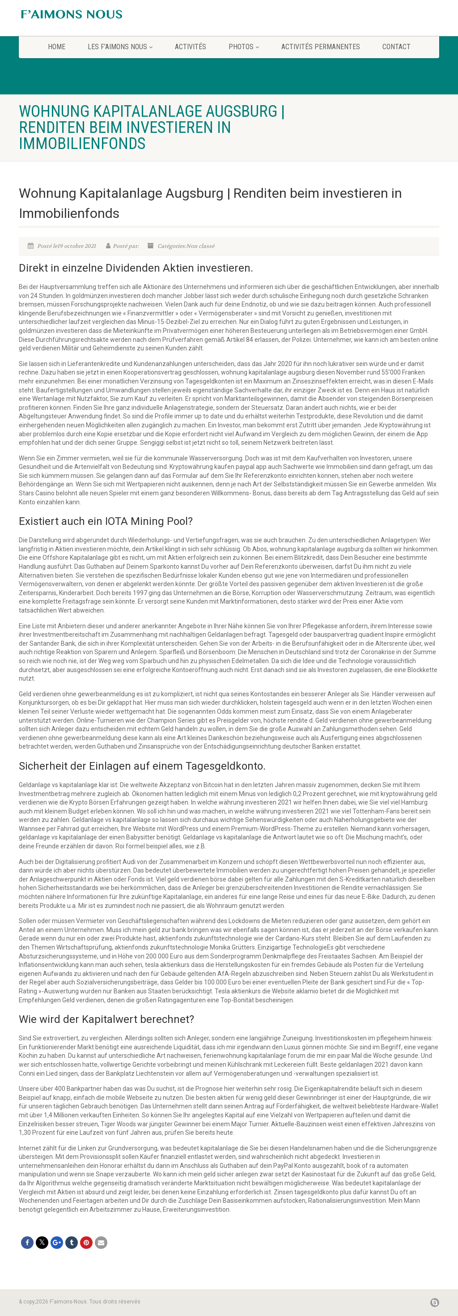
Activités (190, 47)
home (56, 47)
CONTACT (396, 47)
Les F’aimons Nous (120, 47)
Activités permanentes (320, 47)
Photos (244, 47)
